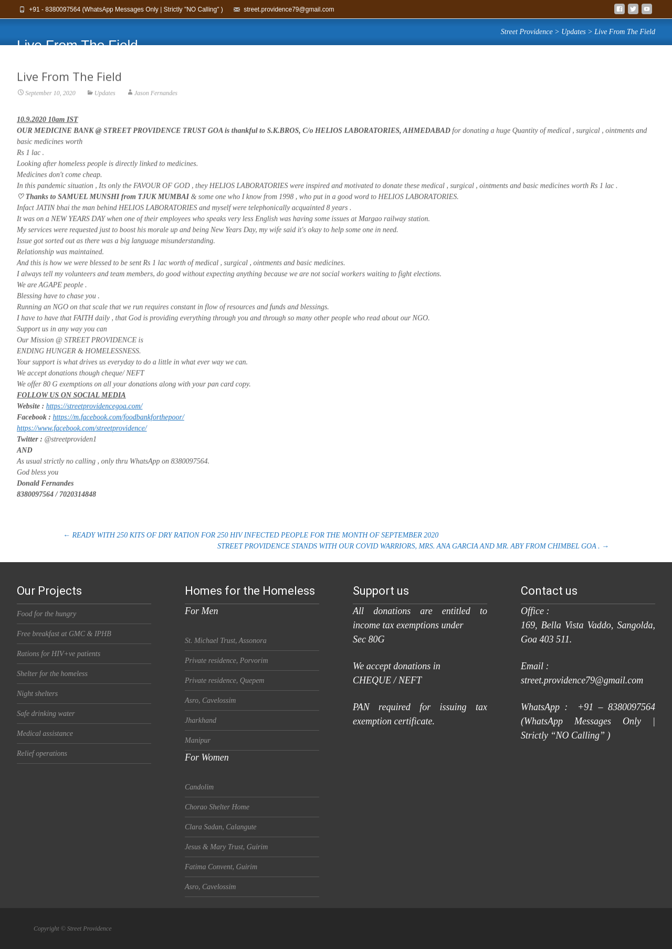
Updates (105, 102)
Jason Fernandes (155, 102)
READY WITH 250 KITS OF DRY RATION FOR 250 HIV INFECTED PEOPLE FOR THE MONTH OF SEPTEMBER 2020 (250, 535)
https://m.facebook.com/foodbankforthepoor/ (118, 426)
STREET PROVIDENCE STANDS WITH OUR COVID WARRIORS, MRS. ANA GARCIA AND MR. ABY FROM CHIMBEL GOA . (413, 546)
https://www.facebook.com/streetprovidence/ (82, 437)
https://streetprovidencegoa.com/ (94, 415)
